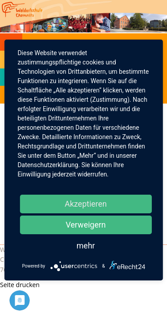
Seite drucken (20, 284)
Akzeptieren (86, 203)
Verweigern (85, 224)
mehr (86, 245)
